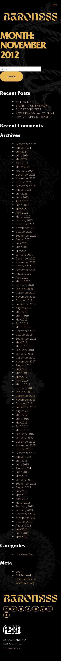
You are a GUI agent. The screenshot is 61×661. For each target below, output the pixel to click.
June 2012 (22, 533)
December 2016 (25, 396)
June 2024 (22, 155)
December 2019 (25, 293)
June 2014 (22, 472)
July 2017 (22, 369)
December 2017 (25, 357)
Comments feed (26, 579)
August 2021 (23, 239)
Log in (19, 571)
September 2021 (26, 235)
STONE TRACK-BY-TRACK (31, 105)
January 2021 (24, 254)
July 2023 (22, 193)
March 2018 (23, 346)
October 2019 (24, 300)
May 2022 (21, 209)
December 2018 (25, 331)
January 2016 (24, 438)
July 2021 (22, 243)
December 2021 (25, 224)
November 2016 (26, 399)
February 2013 (25, 506)
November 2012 (26, 518)
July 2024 (22, 151)
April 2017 (22, 380)
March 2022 (23, 216)
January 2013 (24, 510)
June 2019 (22, 316)
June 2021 (22, 247)
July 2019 (22, 312)
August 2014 (23, 468)
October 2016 (24, 403)
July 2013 (22, 491)
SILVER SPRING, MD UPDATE (34, 117)
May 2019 (21, 319)
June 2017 (22, 373)
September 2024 (26, 144)
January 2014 (24, 480)
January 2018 (24, 354)
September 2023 (26, 186)
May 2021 (21, 251)
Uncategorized (25, 554)
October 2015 (24, 449)
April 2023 (22, 201)
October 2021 (24, 231)
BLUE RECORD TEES (29, 109)
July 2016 (22, 415)
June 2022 (22, 205)
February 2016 (25, 434)
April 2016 (22, 426)
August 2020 (23, 273)
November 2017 (26, 361)
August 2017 (23, 365)
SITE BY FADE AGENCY (11, 648)
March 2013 (23, 502)
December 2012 (25, 514)
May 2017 (21, 377)
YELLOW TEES (24, 102)
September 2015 (26, 453)
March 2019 (23, 327)
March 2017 (23, 384)
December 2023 (25, 174)
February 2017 (25, 388)
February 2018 (25, 350)
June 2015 (22, 464)
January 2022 (24, 220)
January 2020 (24, 289)
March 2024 (23, 167)
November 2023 (26, 178)
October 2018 (24, 334)
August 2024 (23, 148)
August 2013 (23, 487)
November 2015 (26, 445)
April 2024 (22, 163)
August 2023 (23, 190)
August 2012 (23, 525)
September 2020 (26, 270)
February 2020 (25, 285)
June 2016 (22, 419)
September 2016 (26, 407)
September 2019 (26, 304)
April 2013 (22, 499)
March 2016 (23, 430)
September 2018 (26, 338)
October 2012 (24, 522)
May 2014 (21, 476)
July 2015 (22, 460)
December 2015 (25, 441)
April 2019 (22, 323)
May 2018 (21, 342)
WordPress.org (25, 583)
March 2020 (23, 281)
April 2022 (22, 212)
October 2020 (24, 266)
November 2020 (26, 262)
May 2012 (21, 537)
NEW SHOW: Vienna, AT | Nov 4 (35, 113)
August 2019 (23, 308)
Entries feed (23, 575)
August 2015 (23, 457)
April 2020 (22, 277)
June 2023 (22, 197)
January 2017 (24, 392)
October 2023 (24, 182)
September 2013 (26, 483)
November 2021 (26, 228)
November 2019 (26, 296)
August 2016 (23, 411)
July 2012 (22, 529)
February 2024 (25, 170)
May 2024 (21, 159)
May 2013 (21, 495)
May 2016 (21, 422)
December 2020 (25, 258)
